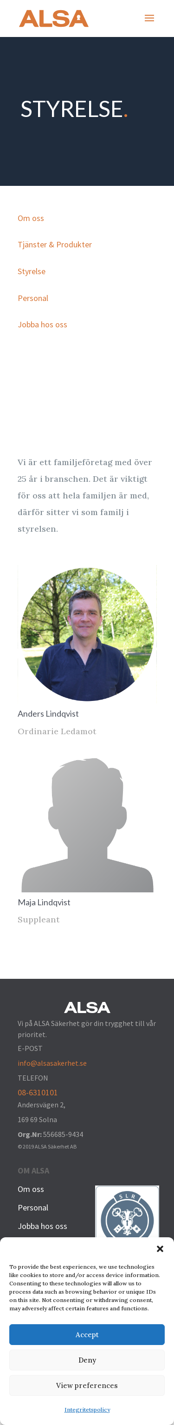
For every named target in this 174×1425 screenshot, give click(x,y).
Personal (33, 298)
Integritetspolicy (87, 1409)
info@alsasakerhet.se (52, 1063)
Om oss (31, 218)
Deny (87, 1360)
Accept (87, 1334)
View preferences (87, 1385)
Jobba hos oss (42, 324)
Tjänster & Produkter (55, 244)
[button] (160, 1248)
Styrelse (31, 271)
